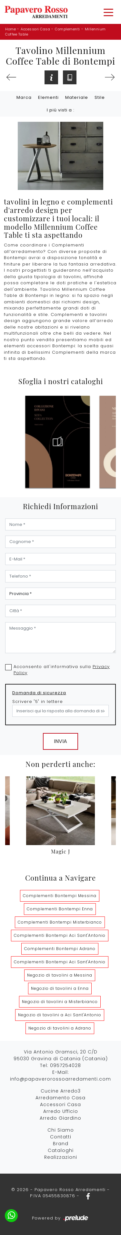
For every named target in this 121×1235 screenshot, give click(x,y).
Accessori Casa (35, 29)
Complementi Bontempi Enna (60, 909)
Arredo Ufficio (60, 1111)
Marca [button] (24, 97)
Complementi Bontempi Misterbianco (60, 922)
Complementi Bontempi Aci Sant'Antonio (60, 935)
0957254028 (65, 1065)
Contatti (60, 1137)
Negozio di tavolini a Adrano (59, 1028)
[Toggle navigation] (108, 11)
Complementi (67, 29)
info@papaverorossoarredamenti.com (60, 1079)
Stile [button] (100, 97)
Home (10, 29)
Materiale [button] (76, 97)
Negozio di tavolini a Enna (60, 988)
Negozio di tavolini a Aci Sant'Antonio (59, 1015)
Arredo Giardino (60, 1118)
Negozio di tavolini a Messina (59, 975)
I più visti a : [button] (61, 110)
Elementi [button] (48, 97)
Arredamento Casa (60, 1097)
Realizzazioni (60, 1157)
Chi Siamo (60, 1130)
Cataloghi (61, 1150)
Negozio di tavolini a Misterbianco (60, 1001)
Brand (60, 1143)
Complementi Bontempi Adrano (60, 948)
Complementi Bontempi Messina (59, 895)
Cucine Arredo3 (61, 1091)
